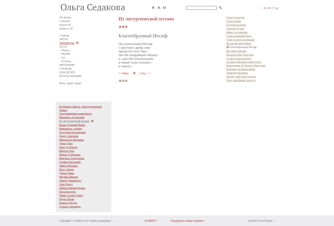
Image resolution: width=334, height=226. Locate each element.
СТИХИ (64, 35)
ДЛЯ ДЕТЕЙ (67, 72)
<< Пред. (124, 73)
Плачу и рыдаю (235, 17)
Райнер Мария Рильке (72, 188)
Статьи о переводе (70, 206)
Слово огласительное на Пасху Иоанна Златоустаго (243, 60)
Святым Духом (235, 28)
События (64, 21)
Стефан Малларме (70, 162)
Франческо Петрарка (71, 139)
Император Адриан (70, 128)
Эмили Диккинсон (70, 180)
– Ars (62, 57)
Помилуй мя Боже (237, 72)
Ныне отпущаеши (236, 32)
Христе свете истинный (240, 39)
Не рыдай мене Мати (238, 43)
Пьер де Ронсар (68, 147)
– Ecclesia (65, 61)
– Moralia (64, 53)
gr (277, 8)
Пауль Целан (66, 199)
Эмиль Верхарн (68, 165)
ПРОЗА (63, 39)
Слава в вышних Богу (239, 36)
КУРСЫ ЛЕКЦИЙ (70, 76)
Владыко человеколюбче (240, 69)
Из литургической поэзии (74, 121)
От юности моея (236, 24)
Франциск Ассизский (71, 117)
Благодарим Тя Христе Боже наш (245, 65)
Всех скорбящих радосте (241, 80)
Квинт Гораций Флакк (72, 125)
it (273, 8)
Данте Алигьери (68, 136)
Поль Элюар (66, 169)
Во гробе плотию (236, 51)
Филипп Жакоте (68, 176)
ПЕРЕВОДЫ (66, 43)
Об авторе (65, 17)
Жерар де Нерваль (70, 154)
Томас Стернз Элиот (71, 195)
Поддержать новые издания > (187, 220)
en (269, 8)
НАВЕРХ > (151, 220)
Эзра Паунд (66, 184)
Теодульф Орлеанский (72, 132)
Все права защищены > (99, 220)
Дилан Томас (66, 173)
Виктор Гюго (66, 151)
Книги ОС (65, 24)
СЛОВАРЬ (65, 68)
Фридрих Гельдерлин (71, 158)
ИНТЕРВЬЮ (67, 65)
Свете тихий (233, 21)
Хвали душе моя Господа (241, 76)
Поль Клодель (67, 191)
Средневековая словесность (75, 113)
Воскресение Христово (240, 54)
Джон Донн (66, 143)
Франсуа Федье (68, 202)
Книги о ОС (66, 28)
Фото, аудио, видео (70, 83)
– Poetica (64, 50)
